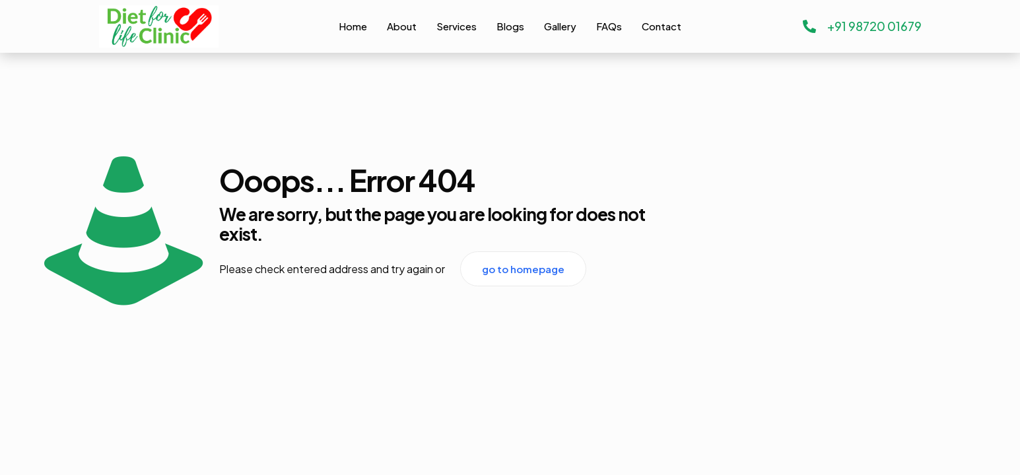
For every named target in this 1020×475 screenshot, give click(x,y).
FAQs (609, 26)
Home (353, 26)
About (402, 26)
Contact (661, 26)
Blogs (510, 26)
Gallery (560, 26)
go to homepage (523, 269)
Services (456, 26)
